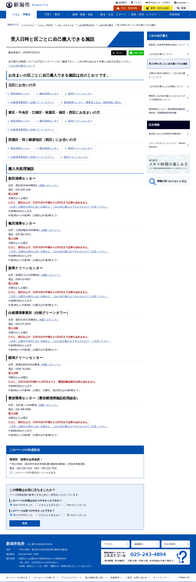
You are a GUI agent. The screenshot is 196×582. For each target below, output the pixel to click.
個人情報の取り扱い (94, 577)
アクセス (137, 2)
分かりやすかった (23, 505)
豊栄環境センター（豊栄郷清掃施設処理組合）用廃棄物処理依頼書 (167, 111)
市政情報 (174, 14)
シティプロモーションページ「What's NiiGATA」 (167, 145)
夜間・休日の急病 (160, 8)
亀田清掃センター (49, 93)
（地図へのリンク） (48, 185)
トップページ (27, 25)
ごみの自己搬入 (105, 25)
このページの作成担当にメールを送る (35, 472)
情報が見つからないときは (172, 181)
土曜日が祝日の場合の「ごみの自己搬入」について (167, 75)
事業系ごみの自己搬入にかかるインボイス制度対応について (167, 98)
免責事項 (115, 577)
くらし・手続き (21, 14)
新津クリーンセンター (80, 93)
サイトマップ (159, 577)
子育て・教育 (52, 14)
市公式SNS (169, 544)
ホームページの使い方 (44, 577)
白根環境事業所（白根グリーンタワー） (33, 102)
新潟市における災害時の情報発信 (165, 133)
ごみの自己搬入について (21, 65)
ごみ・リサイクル (65, 25)
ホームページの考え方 (17, 577)
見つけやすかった (23, 515)
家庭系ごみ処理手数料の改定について (167, 44)
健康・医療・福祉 (82, 14)
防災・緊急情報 (129, 8)
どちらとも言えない (50, 505)
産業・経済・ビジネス (144, 14)
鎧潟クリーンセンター (76, 157)
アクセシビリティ (70, 577)
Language (181, 2)
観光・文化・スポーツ (113, 14)
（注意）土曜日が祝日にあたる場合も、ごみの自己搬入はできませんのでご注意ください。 (58, 207)
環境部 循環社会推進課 (24, 459)
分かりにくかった (77, 505)
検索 (183, 8)
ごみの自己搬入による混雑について (166, 86)
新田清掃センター (20, 93)
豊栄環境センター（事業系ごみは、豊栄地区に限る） (93, 102)
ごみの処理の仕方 (86, 25)
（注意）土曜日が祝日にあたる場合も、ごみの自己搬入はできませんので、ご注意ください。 (59, 341)
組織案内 (123, 2)
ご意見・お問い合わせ (136, 577)
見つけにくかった (77, 515)
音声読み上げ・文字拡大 (159, 2)
